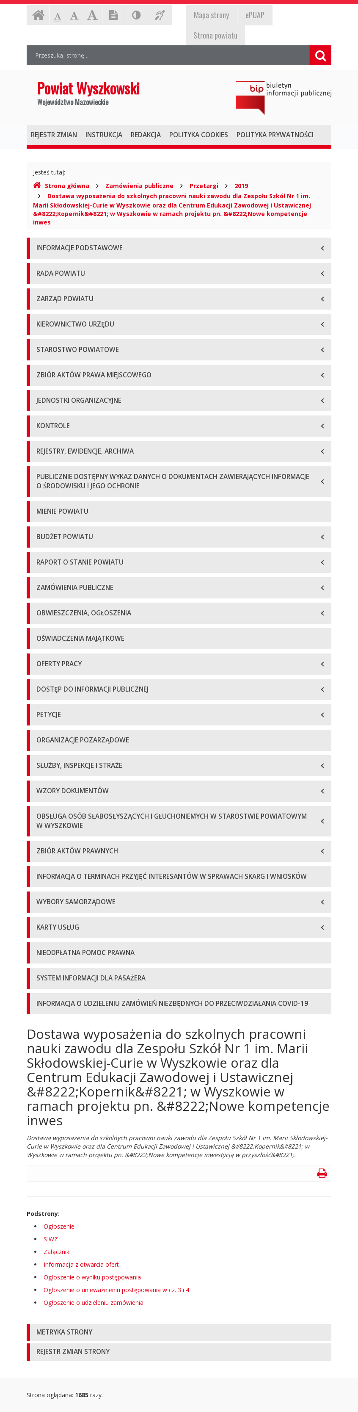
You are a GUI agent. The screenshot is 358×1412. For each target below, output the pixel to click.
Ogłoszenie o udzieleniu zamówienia (93, 1302)
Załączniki (57, 1252)
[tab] (179, 1332)
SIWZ (51, 1239)
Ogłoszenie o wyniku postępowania (92, 1277)
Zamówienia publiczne (139, 186)
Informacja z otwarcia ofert (81, 1264)
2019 (241, 186)
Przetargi (204, 186)
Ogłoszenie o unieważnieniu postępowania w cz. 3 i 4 (116, 1290)
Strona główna (61, 186)
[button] (179, 1332)
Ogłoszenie (59, 1226)
